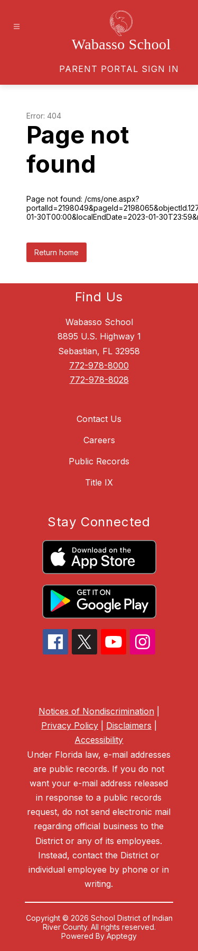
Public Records (99, 461)
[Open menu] (17, 27)
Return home (56, 252)
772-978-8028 (99, 379)
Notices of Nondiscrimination (96, 711)
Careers (99, 440)
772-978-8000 (99, 365)
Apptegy (122, 935)
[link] (119, 69)
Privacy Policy (69, 725)
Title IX (99, 482)
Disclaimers (129, 725)
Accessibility (98, 739)
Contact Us (99, 419)
